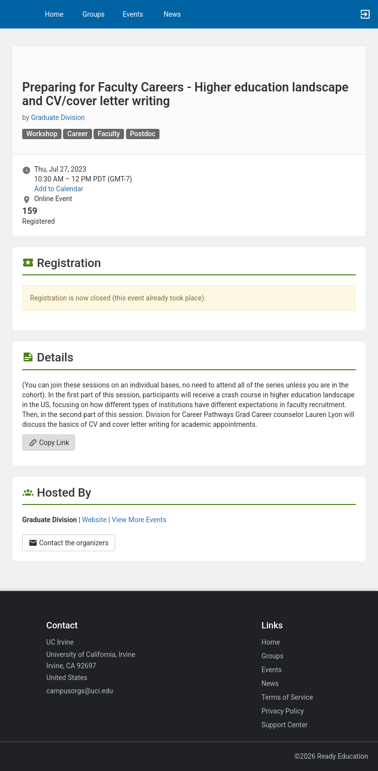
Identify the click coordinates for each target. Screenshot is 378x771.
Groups (94, 14)
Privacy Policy (282, 711)
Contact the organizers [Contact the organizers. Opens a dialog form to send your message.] (69, 543)
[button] (12, 14)
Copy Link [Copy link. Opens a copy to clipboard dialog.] (49, 442)
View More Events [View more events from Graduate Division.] (139, 520)
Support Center (284, 725)
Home (270, 642)
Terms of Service (287, 697)
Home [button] (54, 14)
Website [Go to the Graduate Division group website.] (94, 520)
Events (133, 14)
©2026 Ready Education (331, 756)
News (172, 14)
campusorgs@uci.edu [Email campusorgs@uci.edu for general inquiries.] (79, 691)
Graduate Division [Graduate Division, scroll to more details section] (58, 117)
